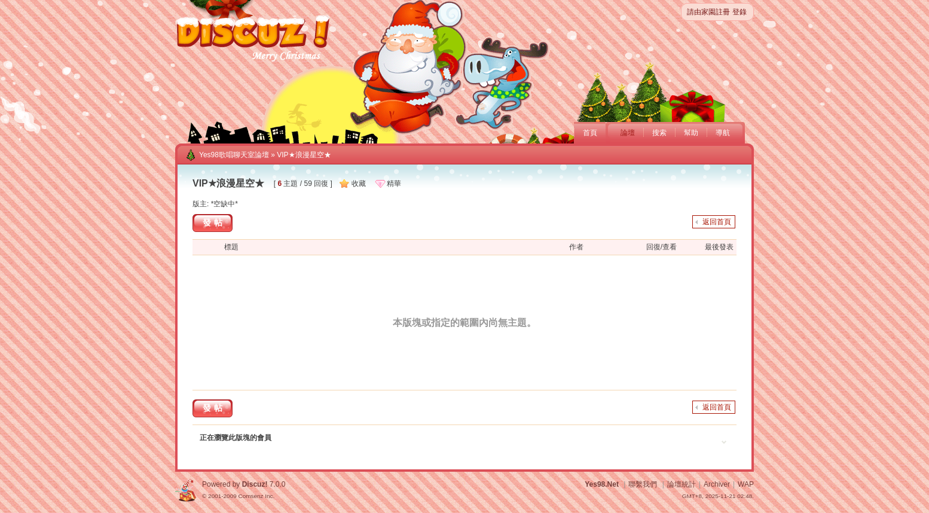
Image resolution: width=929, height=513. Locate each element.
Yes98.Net (602, 484)
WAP (746, 484)
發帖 (214, 222)
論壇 (628, 133)
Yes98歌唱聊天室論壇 (234, 155)
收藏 (359, 183)
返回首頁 (716, 222)
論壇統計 (681, 484)
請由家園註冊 (708, 12)
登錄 (739, 12)
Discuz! (255, 484)
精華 (394, 183)
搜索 (659, 133)
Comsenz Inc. (256, 496)
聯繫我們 (642, 484)
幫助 (691, 133)
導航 (723, 133)
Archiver (717, 484)
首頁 (590, 133)
